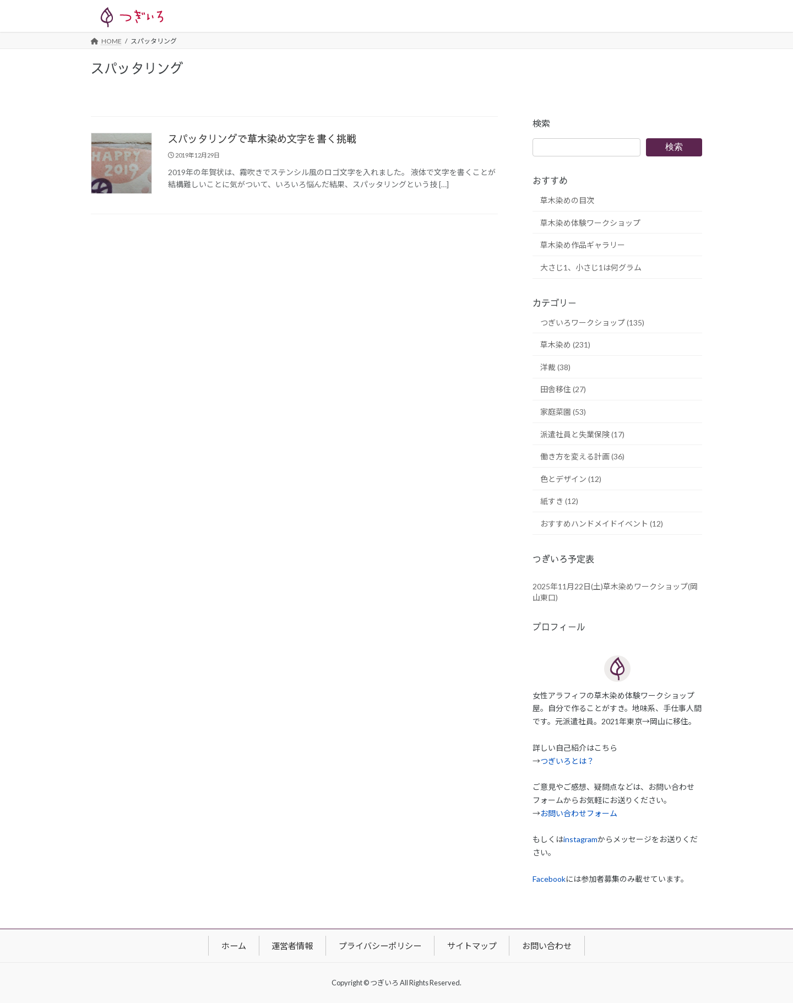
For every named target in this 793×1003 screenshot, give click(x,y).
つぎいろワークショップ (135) (592, 322)
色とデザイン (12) (570, 479)
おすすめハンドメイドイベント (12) (601, 523)
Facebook (549, 878)
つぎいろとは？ (567, 761)
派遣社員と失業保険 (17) (582, 434)
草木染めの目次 (567, 200)
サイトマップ (472, 946)
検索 (541, 123)
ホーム (233, 946)
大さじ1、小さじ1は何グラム (591, 267)
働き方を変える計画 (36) (582, 457)
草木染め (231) (565, 345)
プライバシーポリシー (380, 946)
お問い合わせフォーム (578, 813)
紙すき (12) (559, 501)
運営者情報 (292, 946)
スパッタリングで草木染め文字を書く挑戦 (262, 139)
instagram (580, 839)
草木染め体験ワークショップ (590, 222)
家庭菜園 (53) (563, 411)
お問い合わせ (547, 946)
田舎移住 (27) (563, 389)
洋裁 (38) (555, 367)
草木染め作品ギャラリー (582, 245)
